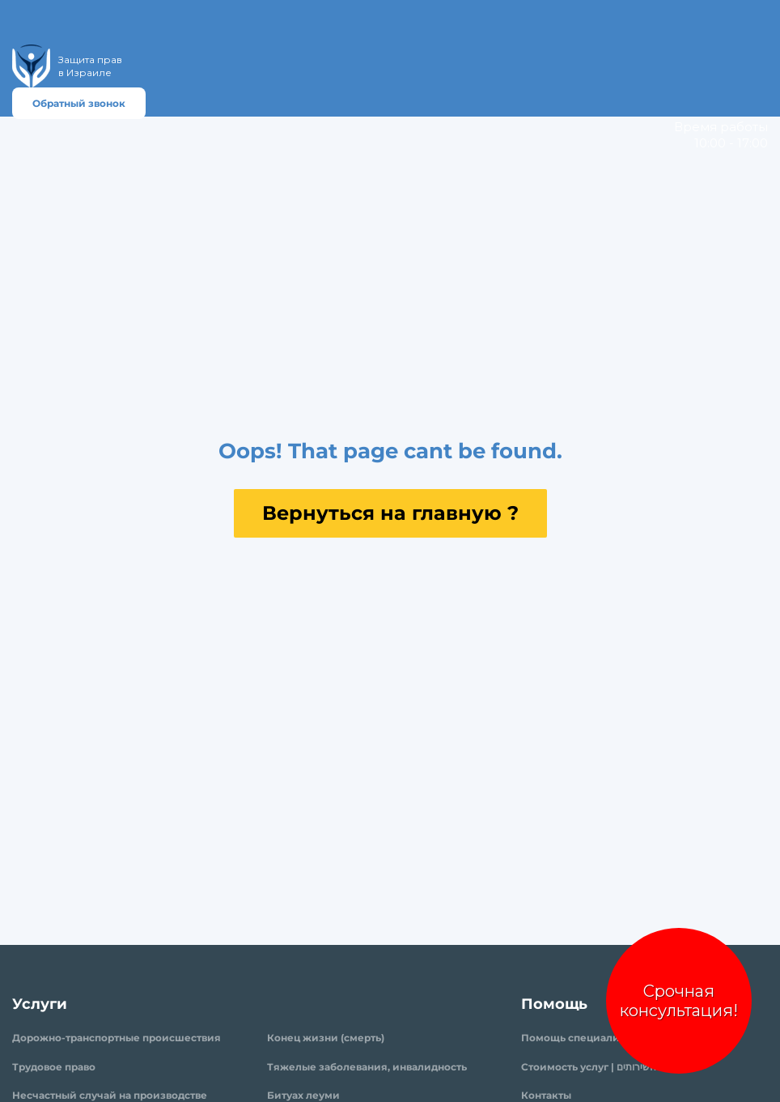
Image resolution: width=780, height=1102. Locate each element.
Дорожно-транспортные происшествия (116, 1038)
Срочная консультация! (679, 1000)
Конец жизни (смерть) (325, 1038)
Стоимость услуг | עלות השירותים (600, 1067)
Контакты (546, 1095)
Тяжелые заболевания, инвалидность (367, 1067)
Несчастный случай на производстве (109, 1095)
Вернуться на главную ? (390, 513)
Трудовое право (53, 1067)
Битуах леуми (303, 1095)
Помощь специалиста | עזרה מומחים (610, 1038)
